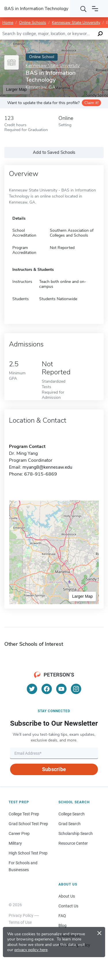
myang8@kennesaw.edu (47, 467)
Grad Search (69, 823)
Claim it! (91, 103)
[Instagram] (76, 689)
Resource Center (73, 843)
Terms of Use (20, 922)
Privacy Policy (21, 915)
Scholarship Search (75, 833)
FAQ (62, 915)
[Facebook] (46, 689)
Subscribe (54, 769)
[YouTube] (61, 689)
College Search (71, 814)
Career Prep (19, 833)
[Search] (83, 8)
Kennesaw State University (76, 22)
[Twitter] (32, 689)
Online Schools (32, 22)
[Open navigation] (95, 8)
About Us (66, 896)
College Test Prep (24, 814)
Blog (62, 925)
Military (15, 843)
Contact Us (68, 906)
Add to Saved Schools (54, 152)
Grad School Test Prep (28, 823)
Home (7, 22)
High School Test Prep (28, 853)
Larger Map (82, 596)
